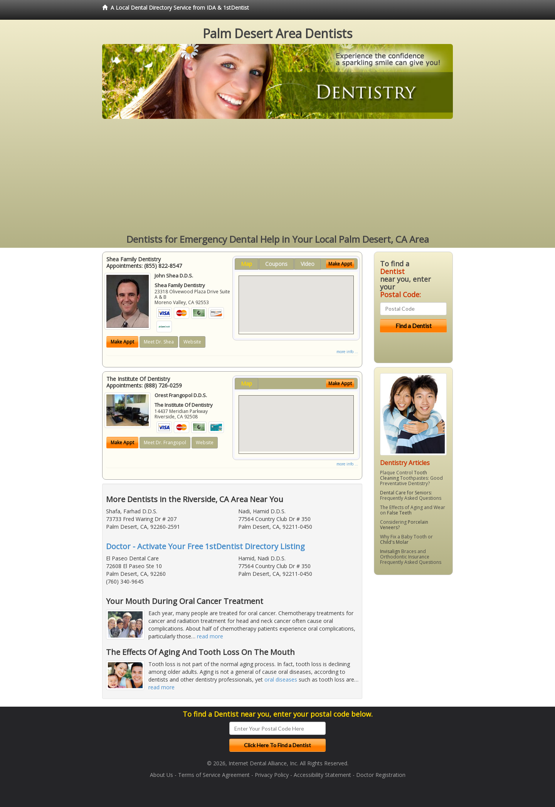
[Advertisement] (277, 177)
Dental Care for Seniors (405, 492)
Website (192, 341)
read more (210, 636)
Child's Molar (394, 542)
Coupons (276, 263)
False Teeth (399, 512)
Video (307, 263)
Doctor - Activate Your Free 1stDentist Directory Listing (205, 546)
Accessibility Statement (322, 774)
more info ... (347, 351)
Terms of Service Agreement (214, 774)
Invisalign (390, 551)
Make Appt (122, 341)
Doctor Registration (380, 774)
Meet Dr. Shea (159, 341)
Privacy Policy (272, 774)
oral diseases (280, 679)
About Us (161, 774)
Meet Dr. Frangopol (165, 442)
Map (246, 263)
